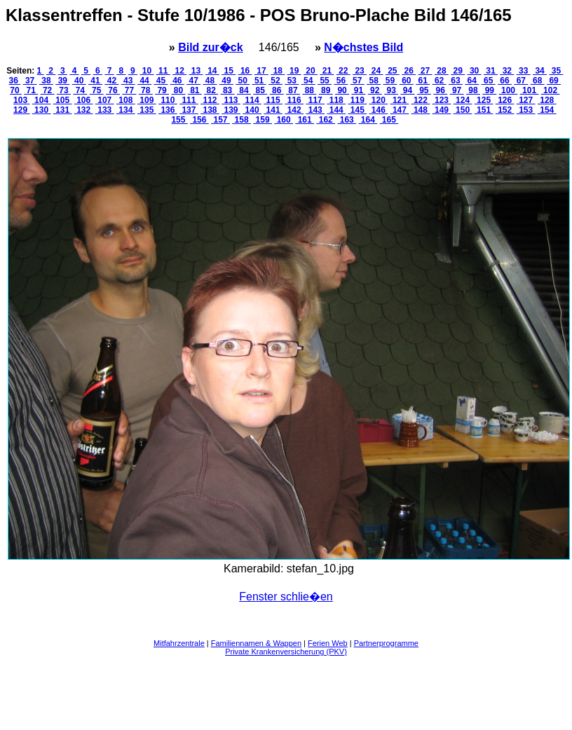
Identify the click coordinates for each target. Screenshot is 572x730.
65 (489, 80)
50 (243, 80)
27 (425, 71)
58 (374, 80)
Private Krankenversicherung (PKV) (286, 651)
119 (357, 100)
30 (475, 71)
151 (484, 110)
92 (375, 90)
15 (229, 71)
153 (526, 110)
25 (393, 71)
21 (327, 71)
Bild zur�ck (210, 47)
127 (526, 100)
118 (336, 100)
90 (342, 90)
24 (376, 71)
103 (21, 100)
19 (294, 71)
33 (524, 71)
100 (508, 90)
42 (111, 80)
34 (540, 71)
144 (336, 110)
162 (325, 120)
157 (220, 120)
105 (62, 100)
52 (275, 80)
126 (505, 100)
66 (505, 80)
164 (367, 120)
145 (357, 110)
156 (199, 120)
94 (408, 90)
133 (104, 110)
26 (409, 71)
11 (163, 71)
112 (209, 100)
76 (113, 90)
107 (104, 100)
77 (129, 90)
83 (228, 90)
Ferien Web (328, 643)
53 (292, 80)
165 (389, 120)
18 (278, 71)
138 (209, 110)
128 (547, 100)
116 (294, 100)
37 (30, 80)
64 (472, 80)
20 (311, 71)
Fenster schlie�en (285, 596)
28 (442, 71)
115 (273, 100)
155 (179, 120)
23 (360, 71)
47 (193, 80)
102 (550, 90)
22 (343, 71)
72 (48, 90)
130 (41, 110)
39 (62, 80)
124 (463, 100)
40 (79, 80)
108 (125, 100)
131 (62, 110)
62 (440, 80)
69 (554, 80)
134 (125, 110)
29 (458, 71)
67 (521, 80)
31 (491, 71)
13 (196, 71)
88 (309, 90)
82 (211, 90)
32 (507, 71)
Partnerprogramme (386, 643)
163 (346, 120)
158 (241, 120)
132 (83, 110)
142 (294, 110)
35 (556, 71)
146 (378, 110)
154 (547, 110)
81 (195, 90)
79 (162, 90)
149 (442, 110)
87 (293, 90)
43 (128, 80)
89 (326, 90)
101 (529, 90)
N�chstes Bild (363, 47)
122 (420, 100)
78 (146, 90)
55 (325, 80)
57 (357, 80)
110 (167, 100)
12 (179, 71)
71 (31, 90)
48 (210, 80)
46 (177, 80)
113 (231, 100)
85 (260, 90)
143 (315, 110)
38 (46, 80)
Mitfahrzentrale (179, 643)
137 (188, 110)
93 (391, 90)
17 (261, 71)
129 (21, 110)
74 (80, 90)
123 (442, 100)
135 (146, 110)
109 (146, 100)
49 (226, 80)
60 (407, 80)
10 (146, 71)
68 (538, 80)
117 (315, 100)
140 (252, 110)
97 (457, 90)
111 (188, 100)
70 (16, 90)
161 (304, 120)
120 (378, 100)
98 (473, 90)
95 (424, 90)
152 (505, 110)
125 (484, 100)
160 (283, 120)
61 (423, 80)
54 (308, 80)
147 (399, 110)
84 (244, 90)
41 (95, 80)
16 (245, 71)
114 (252, 100)
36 (15, 80)
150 (463, 110)
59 (390, 80)
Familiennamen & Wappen (256, 643)
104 (41, 100)
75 (97, 90)
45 (161, 80)
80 (178, 90)
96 (440, 90)
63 (456, 80)
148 (420, 110)
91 (358, 90)
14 (212, 71)
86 (277, 90)
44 (144, 80)
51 (259, 80)
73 (64, 90)
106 (83, 100)
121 (399, 100)
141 (273, 110)
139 (231, 110)
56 (341, 80)
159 (262, 120)
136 (167, 110)
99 (489, 90)
